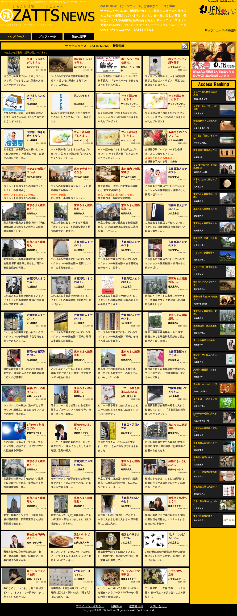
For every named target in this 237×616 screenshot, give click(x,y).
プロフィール (47, 36)
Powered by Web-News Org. (222, 1)
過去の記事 (79, 36)
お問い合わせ (158, 606)
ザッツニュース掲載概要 (220, 30)
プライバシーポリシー (90, 606)
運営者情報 (136, 606)
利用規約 (116, 606)
